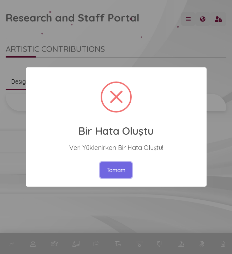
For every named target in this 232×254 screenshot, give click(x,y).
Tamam (116, 170)
